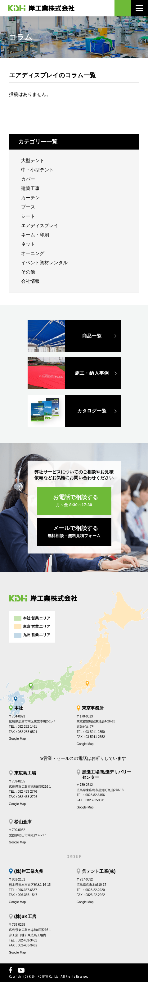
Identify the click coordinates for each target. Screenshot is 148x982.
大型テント (32, 160)
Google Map (17, 738)
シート (28, 216)
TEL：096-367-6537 (23, 890)
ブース (28, 206)
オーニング (32, 253)
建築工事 (30, 188)
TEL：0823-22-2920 (91, 890)
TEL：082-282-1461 (23, 726)
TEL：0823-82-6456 (91, 795)
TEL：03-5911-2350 (91, 732)
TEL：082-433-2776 (23, 791)
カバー (28, 179)
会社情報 (30, 281)
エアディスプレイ (39, 225)
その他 (28, 271)
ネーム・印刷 (35, 234)
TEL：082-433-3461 (23, 940)
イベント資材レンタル (44, 262)
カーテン (30, 197)
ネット (28, 244)
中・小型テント (37, 169)
